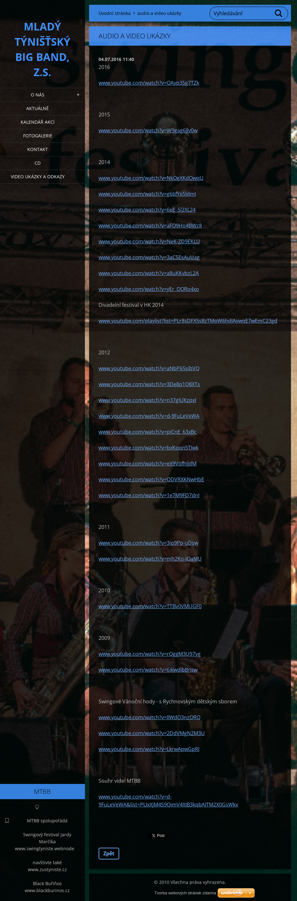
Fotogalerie (37, 136)
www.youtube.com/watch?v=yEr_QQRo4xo (149, 289)
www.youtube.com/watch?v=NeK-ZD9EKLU (149, 241)
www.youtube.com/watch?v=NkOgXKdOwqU (151, 177)
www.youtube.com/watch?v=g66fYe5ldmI (147, 193)
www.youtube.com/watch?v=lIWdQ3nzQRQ (149, 717)
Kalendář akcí (38, 122)
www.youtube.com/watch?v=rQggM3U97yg (150, 653)
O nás (37, 95)
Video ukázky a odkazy (38, 177)
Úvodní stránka (115, 13)
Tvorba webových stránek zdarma (185, 893)
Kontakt (37, 149)
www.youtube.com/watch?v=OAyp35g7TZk (149, 82)
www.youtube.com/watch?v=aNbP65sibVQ (149, 368)
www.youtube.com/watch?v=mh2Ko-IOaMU (150, 558)
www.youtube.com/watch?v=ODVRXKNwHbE (151, 479)
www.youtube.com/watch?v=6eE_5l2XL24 (147, 209)
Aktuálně (37, 108)
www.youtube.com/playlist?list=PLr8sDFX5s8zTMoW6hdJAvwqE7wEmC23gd (188, 320)
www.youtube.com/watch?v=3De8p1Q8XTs (149, 384)
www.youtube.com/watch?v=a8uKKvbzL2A (149, 273)
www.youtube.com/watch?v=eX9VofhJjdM (148, 463)
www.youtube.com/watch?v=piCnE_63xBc (148, 431)
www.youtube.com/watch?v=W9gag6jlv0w (148, 130)
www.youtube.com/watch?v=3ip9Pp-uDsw (148, 542)
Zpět (108, 853)
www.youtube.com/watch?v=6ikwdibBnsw (148, 669)
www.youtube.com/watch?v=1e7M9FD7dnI (149, 495)
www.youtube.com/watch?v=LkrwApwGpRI (149, 749)
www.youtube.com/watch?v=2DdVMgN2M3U (152, 733)
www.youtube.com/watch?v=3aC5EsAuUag (149, 257)
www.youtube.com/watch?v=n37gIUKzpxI (147, 400)
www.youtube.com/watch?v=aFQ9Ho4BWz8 (150, 225)
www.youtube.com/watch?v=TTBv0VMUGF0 (150, 606)
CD (38, 163)
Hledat (279, 13)
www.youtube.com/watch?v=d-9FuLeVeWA (149, 415)
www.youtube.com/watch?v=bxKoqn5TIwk (148, 447)
